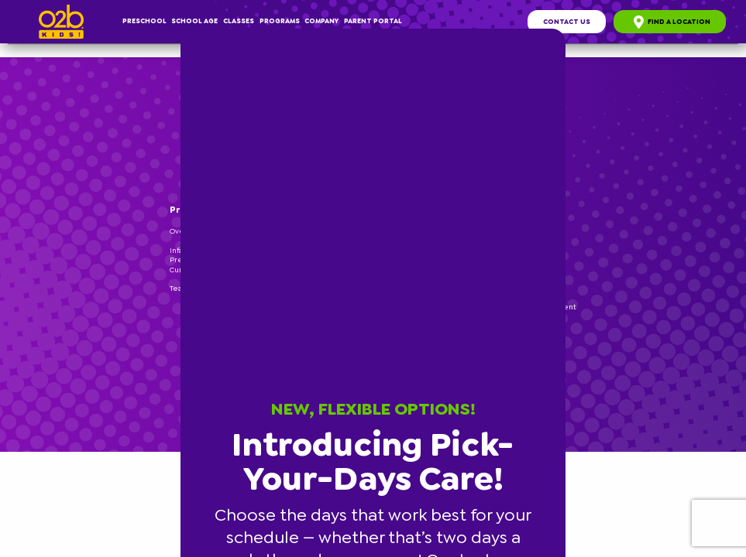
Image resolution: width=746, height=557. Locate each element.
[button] (563, 31)
